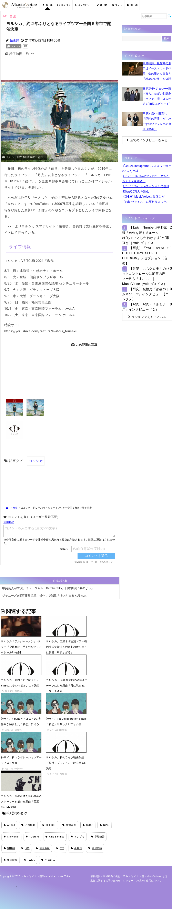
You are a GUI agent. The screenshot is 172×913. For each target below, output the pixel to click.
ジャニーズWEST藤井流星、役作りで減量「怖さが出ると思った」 (45, 595)
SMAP (88, 825)
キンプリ (77, 838)
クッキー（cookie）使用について (142, 884)
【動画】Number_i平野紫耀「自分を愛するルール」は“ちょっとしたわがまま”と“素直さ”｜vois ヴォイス (145, 235)
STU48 (9, 851)
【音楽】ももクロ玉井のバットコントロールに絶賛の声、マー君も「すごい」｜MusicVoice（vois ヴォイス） (145, 276)
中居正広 (48, 863)
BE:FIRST (49, 825)
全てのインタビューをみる (147, 140)
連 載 (102, 5)
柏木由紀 (43, 851)
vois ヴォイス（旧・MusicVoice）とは (145, 880)
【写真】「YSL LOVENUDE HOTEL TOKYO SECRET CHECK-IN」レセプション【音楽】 (146, 255)
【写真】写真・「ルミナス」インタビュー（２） (144, 306)
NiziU (104, 825)
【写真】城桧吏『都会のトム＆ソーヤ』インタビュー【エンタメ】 (145, 294)
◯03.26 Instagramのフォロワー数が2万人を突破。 (146, 168)
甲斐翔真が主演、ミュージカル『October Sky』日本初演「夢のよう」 (48, 588)
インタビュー (83, 5)
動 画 (132, 5)
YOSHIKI (32, 838)
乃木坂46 (28, 825)
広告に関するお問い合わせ (105, 884)
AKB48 (9, 825)
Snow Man (11, 838)
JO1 (25, 851)
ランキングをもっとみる (147, 317)
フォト (117, 5)
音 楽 (47, 5)
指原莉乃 (69, 825)
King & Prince (54, 838)
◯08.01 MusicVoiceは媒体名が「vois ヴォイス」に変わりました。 (145, 199)
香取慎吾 (98, 838)
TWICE (29, 863)
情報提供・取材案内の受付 (105, 880)
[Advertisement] (67, 69)
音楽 (15, 507)
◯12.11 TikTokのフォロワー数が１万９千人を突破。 (146, 178)
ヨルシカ (35, 461)
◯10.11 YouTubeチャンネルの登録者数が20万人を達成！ (145, 189)
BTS (60, 851)
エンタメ (64, 5)
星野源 (76, 851)
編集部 (15, 40)
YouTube (65, 880)
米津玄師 (95, 851)
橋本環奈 (10, 863)
